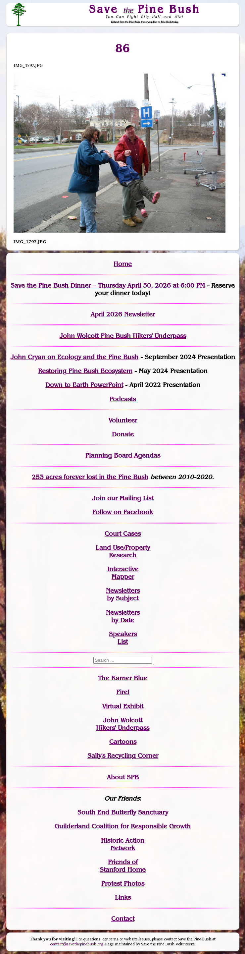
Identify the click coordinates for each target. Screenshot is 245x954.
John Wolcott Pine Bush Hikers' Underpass (123, 336)
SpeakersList (123, 637)
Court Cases (123, 533)
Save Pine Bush (144, 9)
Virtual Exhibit (122, 706)
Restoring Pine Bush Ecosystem (85, 371)
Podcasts (123, 399)
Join (98, 498)
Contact (122, 919)
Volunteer (123, 420)
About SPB (123, 777)
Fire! (122, 692)
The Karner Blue (122, 678)
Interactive (122, 569)
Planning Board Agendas (122, 455)
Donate (123, 434)
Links (123, 897)
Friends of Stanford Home (123, 865)
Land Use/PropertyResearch (123, 551)
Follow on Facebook (122, 512)
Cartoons (122, 742)
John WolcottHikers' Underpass (122, 724)
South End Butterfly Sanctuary (122, 812)
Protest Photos (122, 883)
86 (123, 48)
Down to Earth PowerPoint (84, 385)
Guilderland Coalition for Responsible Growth (123, 826)
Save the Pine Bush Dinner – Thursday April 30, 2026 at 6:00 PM (108, 285)
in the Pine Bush (110, 477)
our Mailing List (129, 498)
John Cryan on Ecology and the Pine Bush (74, 357)
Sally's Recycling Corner (122, 755)
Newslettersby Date (123, 616)
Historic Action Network (122, 844)
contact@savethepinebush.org (76, 944)
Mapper (123, 577)
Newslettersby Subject (123, 594)
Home (123, 264)
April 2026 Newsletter (123, 314)
